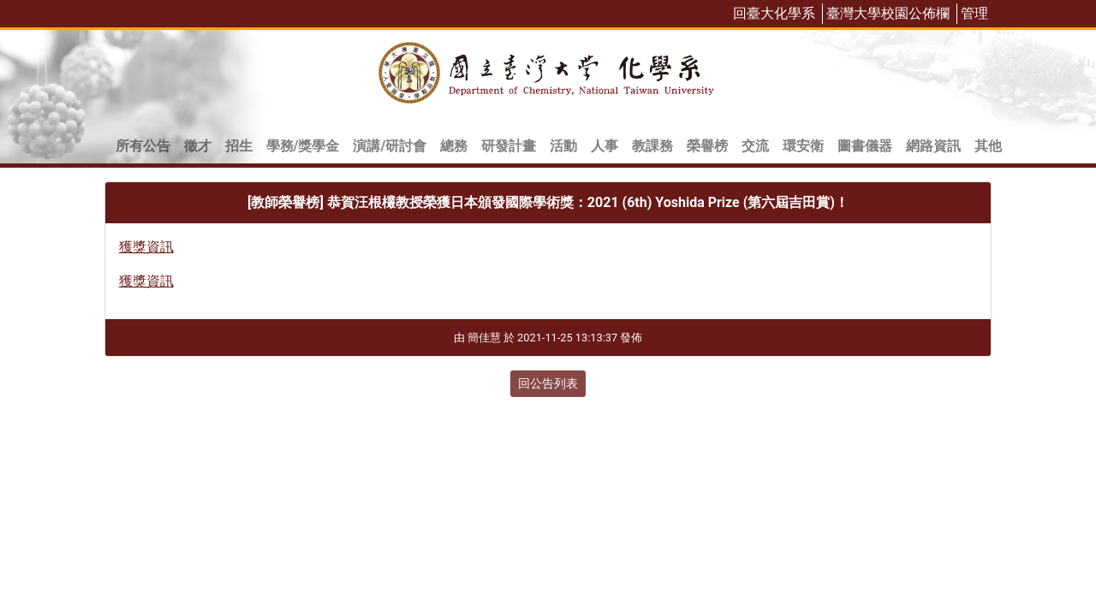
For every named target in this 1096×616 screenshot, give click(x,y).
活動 (563, 146)
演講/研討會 (389, 146)
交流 (755, 146)
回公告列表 (548, 383)
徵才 (197, 146)
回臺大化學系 (774, 13)
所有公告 (143, 146)
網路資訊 (933, 146)
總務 (454, 146)
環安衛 (803, 146)
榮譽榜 (707, 146)
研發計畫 (508, 146)
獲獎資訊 (146, 247)
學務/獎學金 (303, 146)
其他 (988, 146)
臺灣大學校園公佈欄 (888, 13)
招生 (239, 146)
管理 (974, 13)
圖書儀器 (864, 146)
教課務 (652, 146)
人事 (604, 146)
